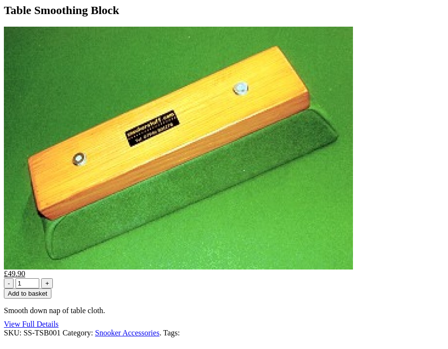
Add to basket (28, 293)
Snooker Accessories (127, 333)
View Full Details (31, 324)
